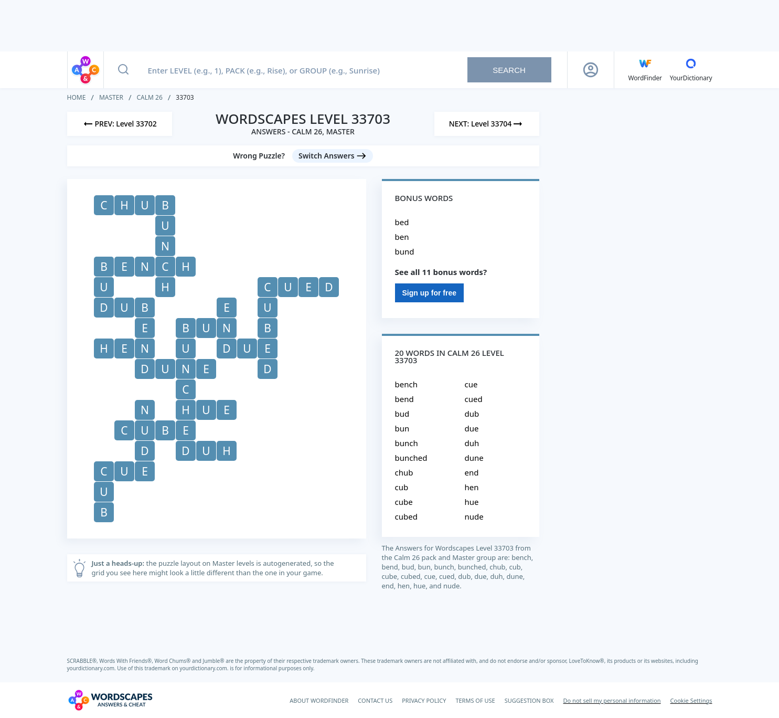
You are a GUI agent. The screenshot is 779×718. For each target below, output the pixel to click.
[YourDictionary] (691, 69)
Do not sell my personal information (612, 700)
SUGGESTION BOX (529, 700)
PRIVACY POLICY (424, 700)
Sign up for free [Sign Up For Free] (429, 293)
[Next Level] (486, 124)
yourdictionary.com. (92, 668)
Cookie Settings (691, 700)
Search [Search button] (509, 70)
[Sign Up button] (590, 69)
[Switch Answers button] (332, 156)
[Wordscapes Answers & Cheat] (110, 700)
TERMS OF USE (475, 700)
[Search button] (123, 69)
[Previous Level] (119, 124)
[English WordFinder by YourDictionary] (645, 69)
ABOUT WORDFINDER (319, 700)
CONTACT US (375, 700)
